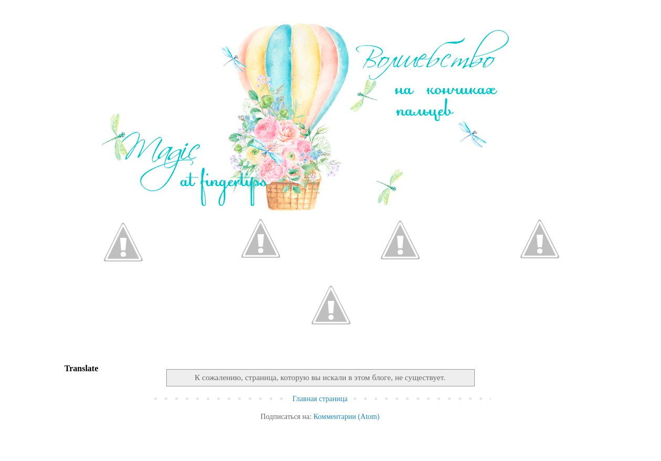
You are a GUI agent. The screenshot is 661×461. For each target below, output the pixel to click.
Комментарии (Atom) (346, 417)
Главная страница (320, 399)
